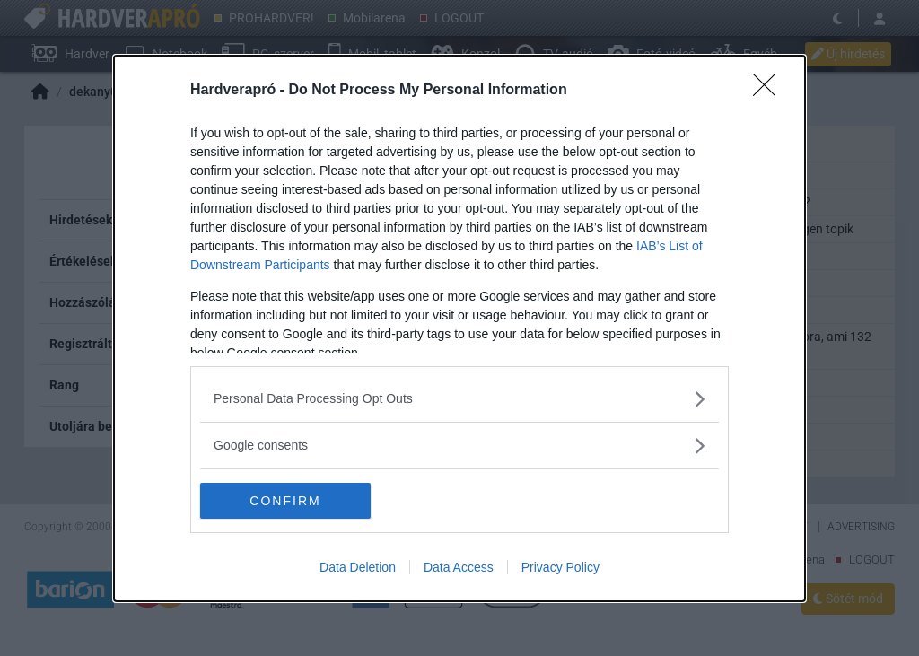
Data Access (459, 567)
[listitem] (459, 398)
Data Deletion (357, 567)
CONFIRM (284, 500)
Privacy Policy (560, 567)
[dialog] (459, 328)
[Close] (770, 91)
